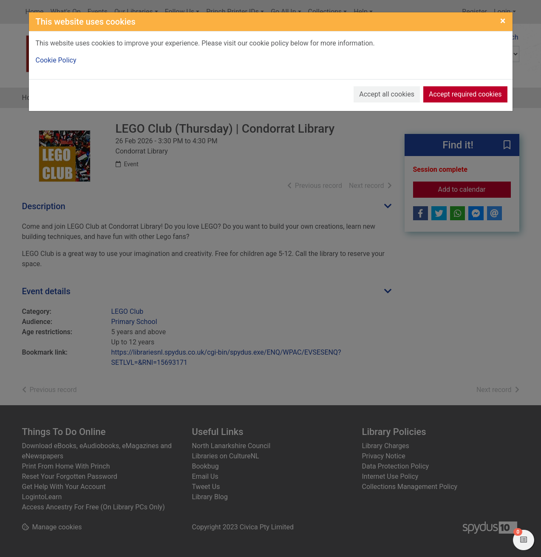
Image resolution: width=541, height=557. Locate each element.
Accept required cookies (465, 94)
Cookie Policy (56, 60)
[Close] (503, 21)
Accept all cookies (386, 94)
